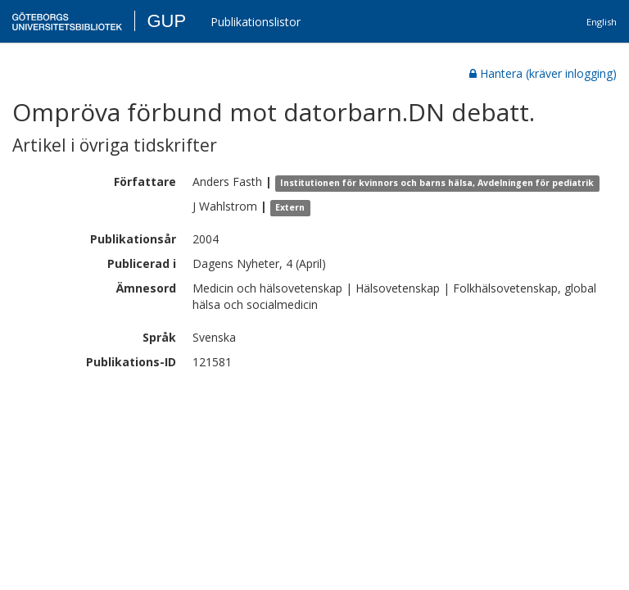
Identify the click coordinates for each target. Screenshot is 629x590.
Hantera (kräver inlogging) (543, 73)
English (601, 22)
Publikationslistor (255, 22)
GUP (166, 21)
